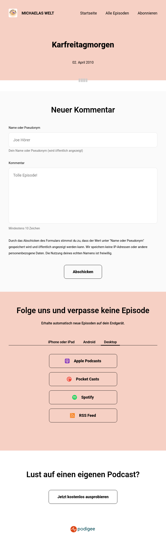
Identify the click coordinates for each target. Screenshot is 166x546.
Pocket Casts (87, 379)
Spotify (87, 397)
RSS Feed (87, 415)
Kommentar (16, 163)
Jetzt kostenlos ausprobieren (83, 496)
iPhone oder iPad (61, 342)
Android (89, 342)
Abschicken (83, 271)
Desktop (110, 342)
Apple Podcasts (87, 361)
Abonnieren (147, 13)
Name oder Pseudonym (24, 127)
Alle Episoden (117, 13)
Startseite (88, 13)
